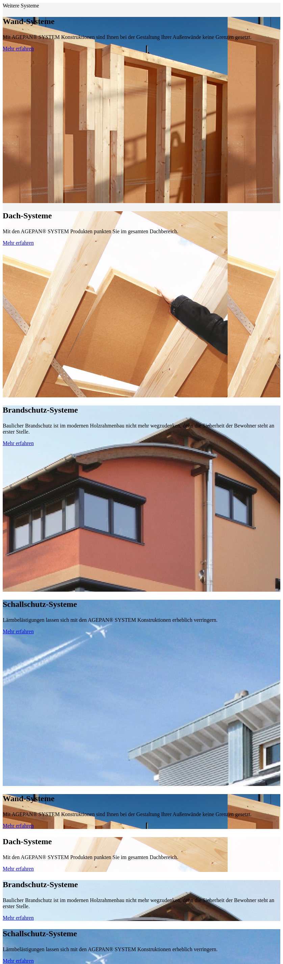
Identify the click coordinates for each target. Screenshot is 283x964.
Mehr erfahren (18, 48)
